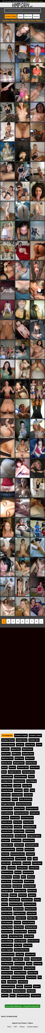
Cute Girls (28, 795)
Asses (39, 744)
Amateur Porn (22, 740)
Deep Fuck (6, 799)
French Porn (28, 822)
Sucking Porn (29, 968)
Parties (4, 904)
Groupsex (5, 840)
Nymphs (13, 895)
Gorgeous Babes (34, 836)
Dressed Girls (7, 808)
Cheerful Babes (20, 776)
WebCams (28, 16)
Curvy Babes (17, 795)
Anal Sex (20, 744)
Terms (9, 1027)
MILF (23, 877)
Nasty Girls (17, 886)
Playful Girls (18, 909)
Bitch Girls (19, 758)
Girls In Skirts (20, 836)
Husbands (30, 854)
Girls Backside (7, 836)
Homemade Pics (32, 845)
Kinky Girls (16, 863)
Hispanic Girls (7, 845)
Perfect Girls (6, 909)
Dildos (14, 799)
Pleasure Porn (30, 909)
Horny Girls (29, 849)
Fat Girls (5, 817)
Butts (4, 772)
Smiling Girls (36, 959)
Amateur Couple (21, 735)
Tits (39, 977)
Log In (41, 1)
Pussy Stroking (28, 922)
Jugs (35, 859)
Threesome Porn (18, 977)
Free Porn (17, 822)
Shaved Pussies (8, 954)
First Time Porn (27, 817)
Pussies (17, 922)
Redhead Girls (31, 927)
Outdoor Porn (27, 900)
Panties (37, 900)
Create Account (32, 1)
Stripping (5, 968)
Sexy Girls (28, 945)
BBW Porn (16, 754)
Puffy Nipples (7, 922)
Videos (20, 16)
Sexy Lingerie (7, 950)
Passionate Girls (16, 904)
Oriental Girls (14, 900)
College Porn (7, 786)
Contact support (32, 1027)
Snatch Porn (19, 963)
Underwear (12, 982)
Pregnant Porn (19, 913)
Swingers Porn (20, 973)
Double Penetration (24, 804)
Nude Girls (32, 890)
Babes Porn (16, 749)
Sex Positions (7, 945)
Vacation (28, 986)
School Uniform (20, 932)
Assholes (5, 749)
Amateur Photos (10, 16)
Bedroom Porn (7, 758)
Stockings (38, 963)
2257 (15, 1027)
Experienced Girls (21, 813)
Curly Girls (6, 795)
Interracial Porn (7, 859)
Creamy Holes (7, 790)
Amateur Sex (34, 740)
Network (36, 16)
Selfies (4, 936)
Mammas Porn (7, 872)
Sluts (27, 959)
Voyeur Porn (6, 991)
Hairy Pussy (16, 840)
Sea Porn (32, 932)
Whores (5, 995)
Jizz (29, 859)
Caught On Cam (14, 772)
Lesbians (11, 868)
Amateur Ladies (35, 735)
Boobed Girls (31, 763)
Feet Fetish (15, 817)
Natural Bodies (29, 886)
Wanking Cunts (19, 991)
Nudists (5, 895)
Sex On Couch (33, 941)
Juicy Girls (6, 863)
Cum (26, 790)
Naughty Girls (7, 890)
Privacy (22, 1027)
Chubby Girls (7, 781)
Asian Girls (30, 744)
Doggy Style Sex (8, 804)
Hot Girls (5, 854)
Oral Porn (22, 895)
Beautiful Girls (28, 754)
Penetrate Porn (29, 904)
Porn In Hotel (7, 913)
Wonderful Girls (23, 995)
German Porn (7, 831)
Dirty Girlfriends (25, 799)
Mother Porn (17, 881)
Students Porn (16, 968)
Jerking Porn (20, 859)
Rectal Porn (19, 927)
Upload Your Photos (19, 1023)
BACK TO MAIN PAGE (9, 1016)
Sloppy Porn (17, 959)
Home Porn (19, 845)
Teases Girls (32, 973)
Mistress (31, 877)
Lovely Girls (34, 868)
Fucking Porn (7, 827)
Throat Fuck (31, 977)
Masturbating (28, 872)
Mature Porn (6, 877)
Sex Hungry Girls (16, 936)
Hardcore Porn (28, 840)
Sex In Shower (7, 941)
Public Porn (32, 918)
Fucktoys (18, 827)
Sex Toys (18, 945)
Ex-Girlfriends (7, 813)
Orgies (4, 900)
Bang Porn (6, 754)
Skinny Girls (30, 954)
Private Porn (20, 918)
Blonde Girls (6, 763)
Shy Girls (19, 954)
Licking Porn (22, 868)
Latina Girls (37, 863)
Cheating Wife (7, 776)
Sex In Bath (29, 936)
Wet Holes (31, 991)
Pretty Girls (31, 913)
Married (18, 872)
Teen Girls (5, 977)
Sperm (29, 963)
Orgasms (32, 895)
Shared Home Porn (21, 950)
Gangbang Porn (29, 827)
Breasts (12, 767)
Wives (12, 995)
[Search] (23, 10)
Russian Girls (7, 932)
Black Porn (30, 758)
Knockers (26, 863)
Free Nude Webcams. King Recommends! (22, 1006)
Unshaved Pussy (8, 986)
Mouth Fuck (29, 881)
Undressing (23, 982)
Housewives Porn (17, 854)
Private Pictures (8, 918)
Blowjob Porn (19, 763)
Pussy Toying (7, 927)
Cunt (32, 790)
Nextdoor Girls (20, 890)
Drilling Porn (19, 808)
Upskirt (19, 986)
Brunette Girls (23, 767)
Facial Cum (34, 813)
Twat (3, 982)
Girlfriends (30, 831)
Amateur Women (8, 744)
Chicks (31, 776)
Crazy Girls (27, 786)
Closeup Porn (19, 781)
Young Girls (36, 995)
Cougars (17, 786)
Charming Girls (28, 772)
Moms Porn (6, 881)
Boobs (4, 767)
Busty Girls (35, 767)
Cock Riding (31, 781)
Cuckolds (18, 790)
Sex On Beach (20, 941)
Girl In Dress (19, 831)
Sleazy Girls (6, 959)
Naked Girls (6, 886)
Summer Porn (7, 973)
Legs (4, 868)
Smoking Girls (7, 963)
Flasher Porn (6, 822)
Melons (16, 877)
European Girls (32, 808)
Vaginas (37, 986)
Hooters (20, 849)
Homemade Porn (8, 849)
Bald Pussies (27, 749)
